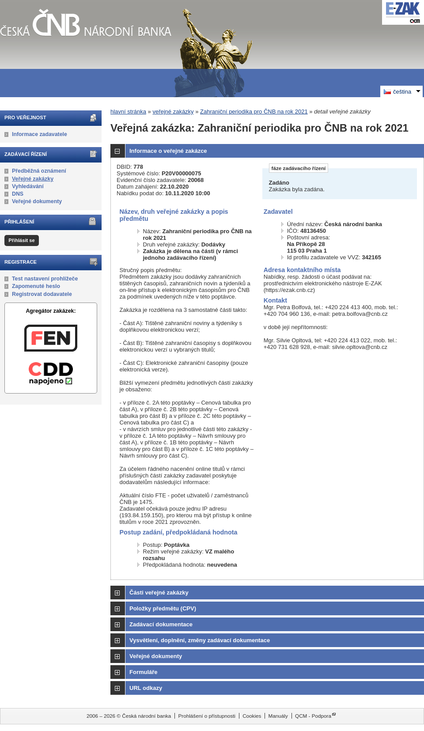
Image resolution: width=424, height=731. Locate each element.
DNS (17, 194)
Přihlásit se (21, 240)
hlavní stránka (128, 111)
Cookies (251, 716)
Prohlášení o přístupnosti (206, 716)
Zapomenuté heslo (36, 286)
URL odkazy (145, 688)
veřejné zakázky (172, 111)
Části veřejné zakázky (159, 592)
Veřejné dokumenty (37, 201)
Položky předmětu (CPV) (162, 608)
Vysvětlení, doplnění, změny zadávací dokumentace (199, 640)
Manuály (278, 716)
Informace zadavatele (39, 134)
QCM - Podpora (313, 716)
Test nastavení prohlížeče (45, 279)
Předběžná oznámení (39, 171)
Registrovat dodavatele (42, 294)
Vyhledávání (28, 186)
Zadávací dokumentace (161, 624)
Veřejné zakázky (32, 179)
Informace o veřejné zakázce (168, 151)
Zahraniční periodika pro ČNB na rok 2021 (254, 111)
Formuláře (143, 672)
